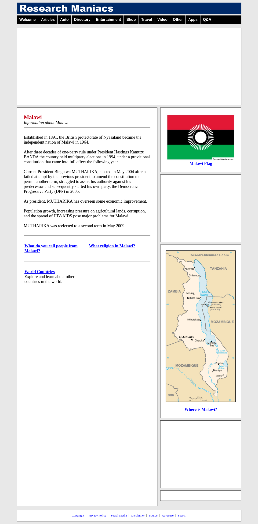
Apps (193, 20)
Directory (82, 20)
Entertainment (108, 20)
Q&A (207, 20)
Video (162, 20)
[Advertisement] (129, 64)
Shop (131, 20)
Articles (48, 20)
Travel (146, 20)
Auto (64, 20)
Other (178, 20)
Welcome (27, 20)
